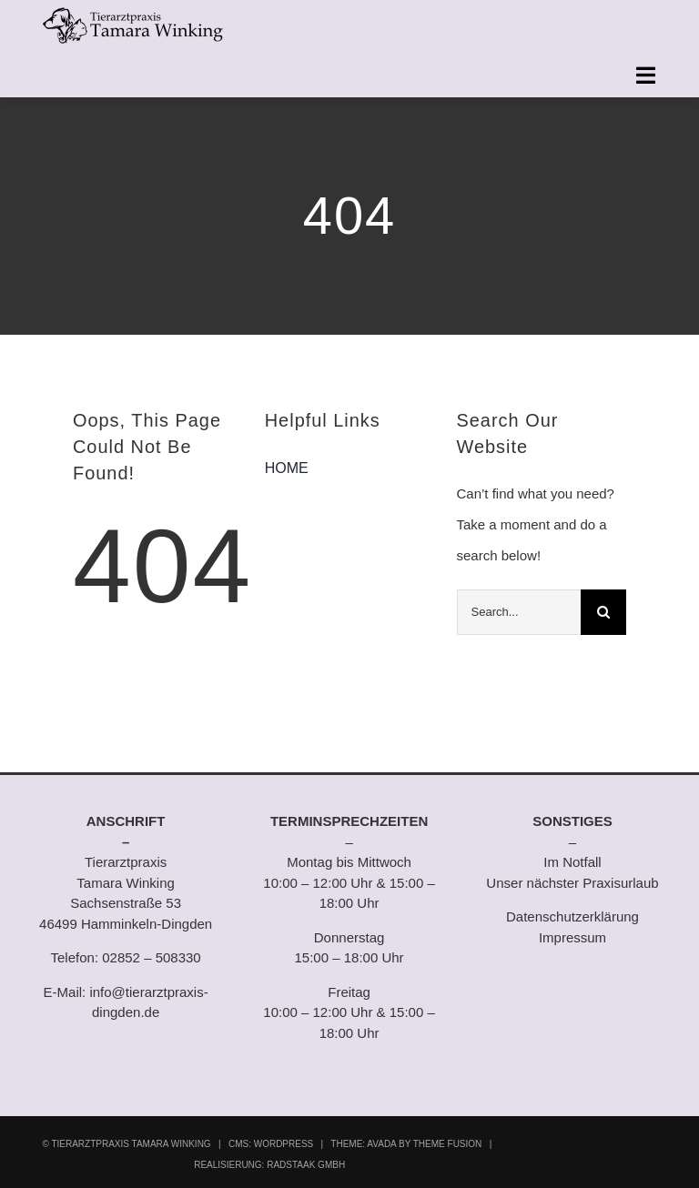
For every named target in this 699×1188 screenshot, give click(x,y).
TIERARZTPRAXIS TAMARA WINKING (130, 1144)
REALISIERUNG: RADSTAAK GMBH (269, 1165)
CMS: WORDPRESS (270, 1144)
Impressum (572, 937)
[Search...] (519, 612)
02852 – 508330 (151, 957)
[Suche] (603, 612)
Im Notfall (572, 862)
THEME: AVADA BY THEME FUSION (405, 1144)
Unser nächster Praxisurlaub (572, 883)
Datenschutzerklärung (572, 916)
